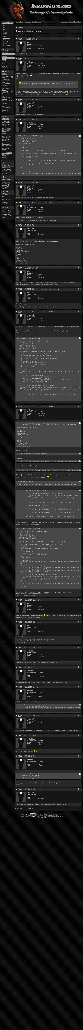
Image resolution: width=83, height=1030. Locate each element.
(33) (6, 188)
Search (5, 29)
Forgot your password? (5, 66)
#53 (19, 670)
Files (4, 25)
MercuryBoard (33, 865)
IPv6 (3, 106)
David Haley (5, 172)
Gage (3, 188)
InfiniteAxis (5, 170)
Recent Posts (6, 72)
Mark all (71, 22)
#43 (19, 100)
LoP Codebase (36, 22)
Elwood (5, 85)
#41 (19, 39)
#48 (19, 277)
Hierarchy (5, 41)
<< (20, 35)
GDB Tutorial (5, 32)
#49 (19, 298)
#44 (19, 119)
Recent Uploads (6, 118)
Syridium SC (60, 867)
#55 (19, 716)
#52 (19, 648)
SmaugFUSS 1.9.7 (7, 153)
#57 (19, 765)
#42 (19, 59)
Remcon (4, 169)
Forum (4, 27)
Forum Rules (64, 22)
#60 (19, 840)
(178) (7, 182)
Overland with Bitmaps (5, 89)
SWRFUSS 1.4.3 (6, 129)
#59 (19, 805)
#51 (19, 429)
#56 (19, 735)
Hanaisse (4, 185)
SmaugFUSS (5, 45)
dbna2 (31, 42)
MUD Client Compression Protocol (5, 37)
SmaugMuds (7, 23)
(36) (8, 185)
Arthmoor (35, 867)
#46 (19, 211)
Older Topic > (76, 31)
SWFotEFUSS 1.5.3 (7, 121)
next (30, 35)
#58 (19, 785)
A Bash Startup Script (7, 76)
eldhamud (6, 79)
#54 (19, 696)
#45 (19, 191)
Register (4, 63)
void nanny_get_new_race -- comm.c (7, 97)
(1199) (9, 170)
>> (32, 35)
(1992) (8, 169)
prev (22, 35)
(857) (7, 173)
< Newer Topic (68, 31)
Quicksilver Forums (30, 864)
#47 (19, 234)
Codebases (28, 22)
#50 (19, 320)
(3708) (8, 167)
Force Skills (5, 82)
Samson (5, 93)
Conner (4, 173)
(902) (10, 172)
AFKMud (5, 43)
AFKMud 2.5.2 (5, 144)
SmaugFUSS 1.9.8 (7, 136)
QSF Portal (32, 863)
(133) (9, 183)
